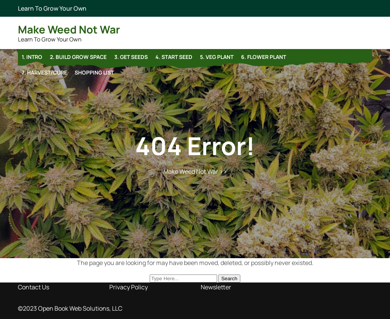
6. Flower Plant (263, 56)
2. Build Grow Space (78, 56)
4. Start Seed (173, 56)
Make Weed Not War (69, 29)
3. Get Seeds (131, 56)
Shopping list (94, 72)
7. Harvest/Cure (44, 72)
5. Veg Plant (216, 56)
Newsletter (216, 287)
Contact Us (33, 287)
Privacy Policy (128, 287)
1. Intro (32, 56)
